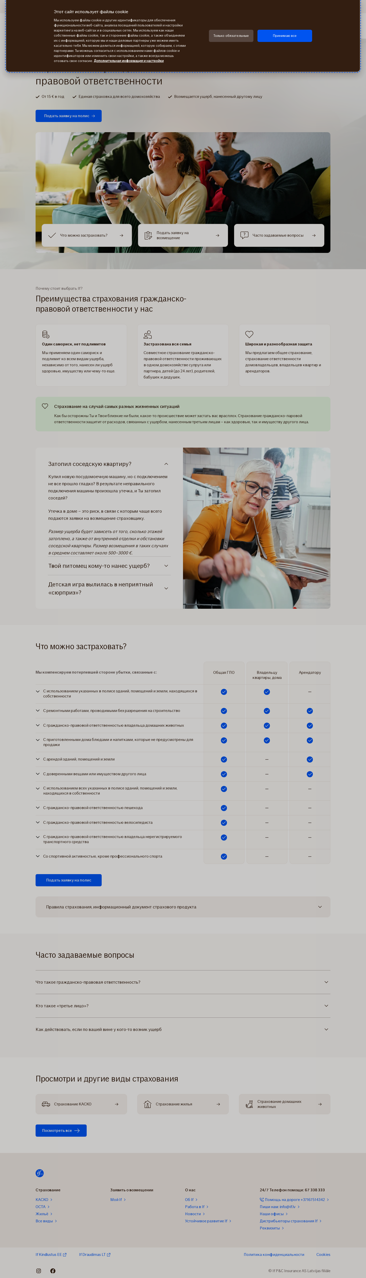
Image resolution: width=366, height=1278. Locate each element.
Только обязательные (231, 36)
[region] (183, 36)
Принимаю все (285, 36)
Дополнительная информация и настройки (129, 61)
